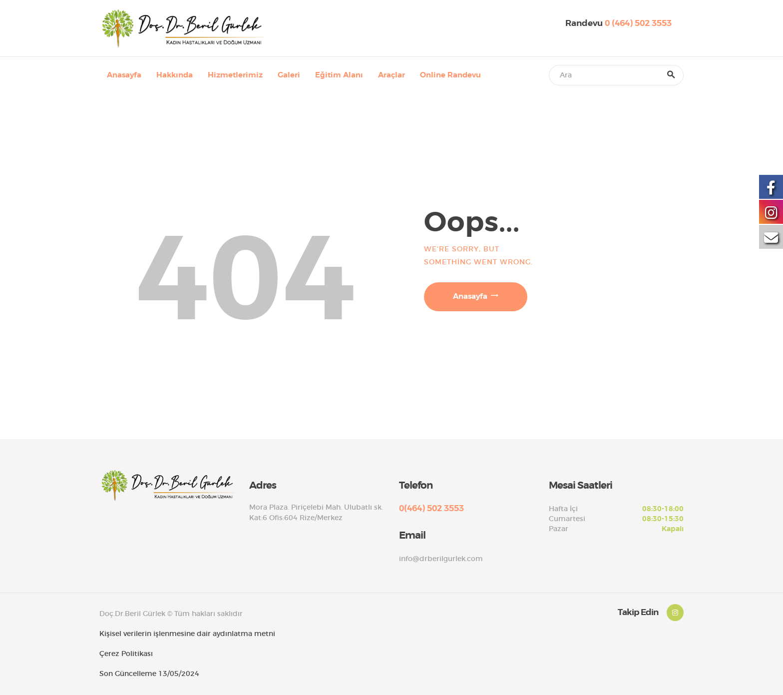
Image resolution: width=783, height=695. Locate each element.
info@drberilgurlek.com (441, 558)
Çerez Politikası (126, 653)
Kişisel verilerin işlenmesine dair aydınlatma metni (187, 633)
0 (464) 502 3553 (638, 22)
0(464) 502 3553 (431, 508)
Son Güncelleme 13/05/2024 (149, 673)
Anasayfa (470, 296)
